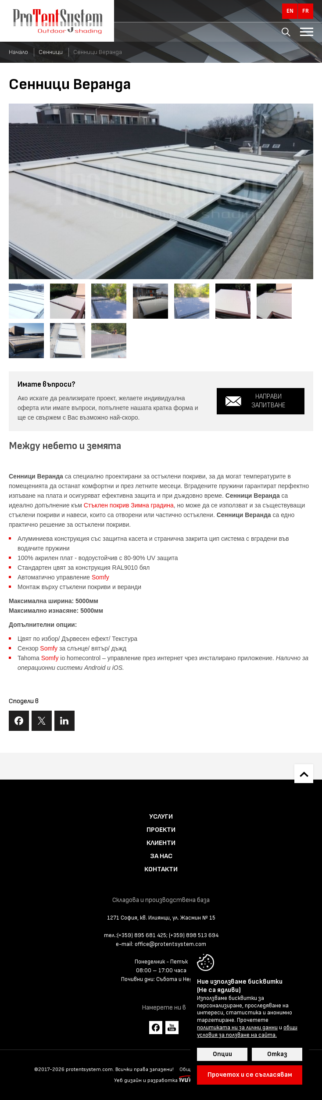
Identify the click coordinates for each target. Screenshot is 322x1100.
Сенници (51, 52)
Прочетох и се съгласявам (250, 1075)
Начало (18, 52)
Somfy (100, 577)
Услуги (161, 816)
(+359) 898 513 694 (193, 935)
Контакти (161, 869)
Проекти (161, 830)
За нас (161, 856)
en (289, 10)
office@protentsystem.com (170, 944)
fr (305, 10)
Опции (222, 1054)
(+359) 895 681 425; (142, 935)
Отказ (277, 1054)
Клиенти (161, 843)
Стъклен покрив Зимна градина (129, 505)
